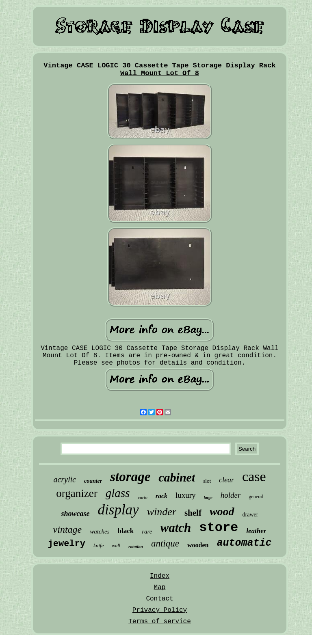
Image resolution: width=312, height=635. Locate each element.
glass (118, 492)
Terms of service (159, 621)
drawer (250, 515)
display (118, 510)
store (218, 527)
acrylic (64, 479)
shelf (193, 513)
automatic (244, 543)
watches (99, 531)
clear (226, 480)
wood (222, 511)
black (126, 531)
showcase (75, 514)
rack (161, 495)
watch (175, 528)
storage (130, 476)
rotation (135, 546)
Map (160, 587)
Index (159, 576)
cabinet (176, 477)
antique (165, 543)
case (254, 476)
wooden (197, 545)
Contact (159, 599)
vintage (67, 529)
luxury (186, 495)
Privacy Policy (159, 610)
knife (98, 545)
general (256, 496)
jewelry (66, 544)
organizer (76, 493)
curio (142, 497)
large (208, 497)
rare (147, 531)
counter (93, 481)
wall (116, 546)
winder (161, 512)
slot (207, 481)
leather (256, 531)
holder (231, 495)
